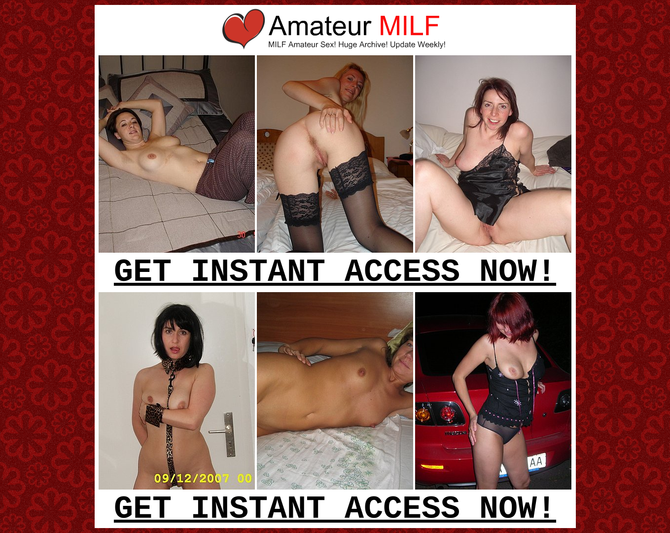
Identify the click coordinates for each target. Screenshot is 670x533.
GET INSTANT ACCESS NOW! (335, 272)
